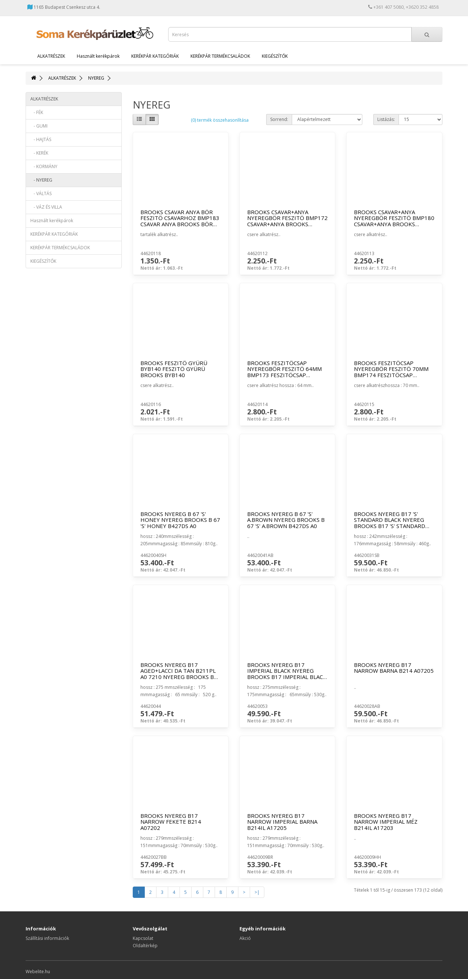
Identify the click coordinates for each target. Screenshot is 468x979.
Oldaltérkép (145, 945)
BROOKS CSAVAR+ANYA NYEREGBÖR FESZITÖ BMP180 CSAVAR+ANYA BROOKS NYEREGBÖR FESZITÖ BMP (394, 221)
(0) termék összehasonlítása (220, 120)
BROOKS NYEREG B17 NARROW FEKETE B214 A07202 (170, 821)
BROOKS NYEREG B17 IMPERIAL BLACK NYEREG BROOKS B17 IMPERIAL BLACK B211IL (287, 674)
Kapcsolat (143, 938)
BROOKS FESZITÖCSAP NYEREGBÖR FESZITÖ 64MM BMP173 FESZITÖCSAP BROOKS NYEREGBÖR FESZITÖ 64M (284, 375)
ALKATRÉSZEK (51, 56)
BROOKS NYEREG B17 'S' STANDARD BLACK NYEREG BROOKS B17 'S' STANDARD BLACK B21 (389, 523)
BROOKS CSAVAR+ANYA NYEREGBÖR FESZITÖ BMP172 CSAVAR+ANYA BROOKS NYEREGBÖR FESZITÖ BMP (287, 221)
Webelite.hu (38, 971)
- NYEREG (41, 180)
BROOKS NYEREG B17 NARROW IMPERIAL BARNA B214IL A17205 (282, 821)
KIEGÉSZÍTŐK (275, 56)
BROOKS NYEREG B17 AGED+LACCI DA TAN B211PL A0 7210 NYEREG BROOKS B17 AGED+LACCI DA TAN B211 (180, 674)
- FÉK (36, 112)
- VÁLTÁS (41, 193)
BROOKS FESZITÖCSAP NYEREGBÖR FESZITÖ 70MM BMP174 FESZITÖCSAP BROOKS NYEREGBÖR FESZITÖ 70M (391, 375)
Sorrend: (279, 119)
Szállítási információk (47, 938)
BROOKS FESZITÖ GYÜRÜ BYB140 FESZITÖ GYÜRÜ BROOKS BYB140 (173, 369)
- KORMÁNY (43, 166)
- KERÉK (39, 153)
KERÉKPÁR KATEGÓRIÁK (155, 56)
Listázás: (386, 119)
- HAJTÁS (40, 139)
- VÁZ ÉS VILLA (46, 207)
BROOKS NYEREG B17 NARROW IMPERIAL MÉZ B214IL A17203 (386, 821)
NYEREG (96, 78)
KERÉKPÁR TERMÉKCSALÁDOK (220, 56)
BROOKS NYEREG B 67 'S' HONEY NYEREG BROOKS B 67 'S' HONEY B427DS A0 (180, 520)
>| (257, 892)
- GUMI (39, 126)
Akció (245, 938)
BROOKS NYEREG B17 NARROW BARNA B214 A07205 (394, 668)
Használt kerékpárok (98, 56)
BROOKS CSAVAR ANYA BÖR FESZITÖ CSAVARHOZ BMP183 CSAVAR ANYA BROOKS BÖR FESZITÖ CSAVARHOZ (179, 221)
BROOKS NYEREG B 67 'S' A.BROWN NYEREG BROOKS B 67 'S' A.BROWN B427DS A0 (286, 520)
